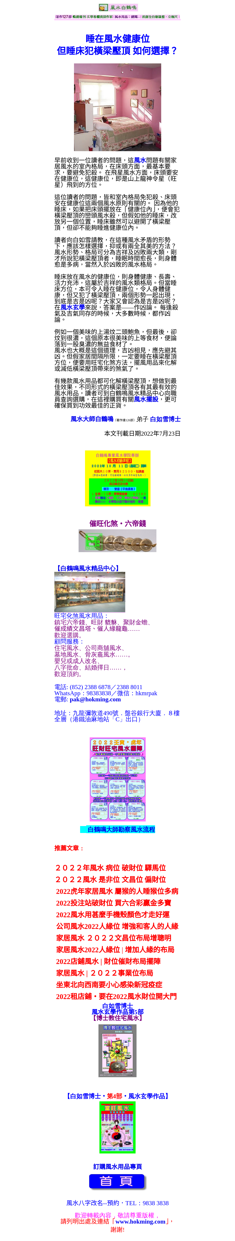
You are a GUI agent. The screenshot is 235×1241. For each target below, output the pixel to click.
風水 (140, 160)
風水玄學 (72, 307)
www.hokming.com (140, 1221)
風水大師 (83, 419)
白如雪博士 (165, 419)
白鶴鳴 (104, 419)
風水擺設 (146, 399)
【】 (88, 568)
